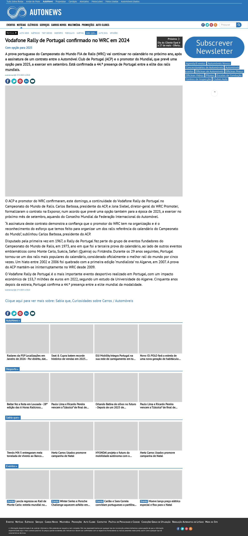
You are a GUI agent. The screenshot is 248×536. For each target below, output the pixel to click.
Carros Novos (58, 24)
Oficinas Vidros (195, 75)
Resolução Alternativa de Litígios (188, 521)
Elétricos (33, 24)
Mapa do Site (211, 521)
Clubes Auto (220, 79)
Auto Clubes (102, 24)
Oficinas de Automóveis (210, 71)
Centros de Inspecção (198, 79)
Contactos (102, 521)
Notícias (21, 24)
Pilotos (210, 75)
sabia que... (91, 32)
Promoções (88, 24)
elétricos (35, 32)
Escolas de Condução (229, 75)
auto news (24, 32)
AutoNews (13, 320)
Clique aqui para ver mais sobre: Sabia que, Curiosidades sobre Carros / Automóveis (69, 300)
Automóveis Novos (219, 63)
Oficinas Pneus (234, 71)
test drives (47, 32)
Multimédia (74, 24)
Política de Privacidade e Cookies (124, 521)
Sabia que (13, 417)
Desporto (12, 369)
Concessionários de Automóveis (204, 67)
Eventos (11, 24)
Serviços (44, 24)
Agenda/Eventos (195, 63)
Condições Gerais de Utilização (155, 521)
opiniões (113, 32)
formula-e (69, 32)
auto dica (103, 32)
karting (80, 32)
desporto (58, 32)
